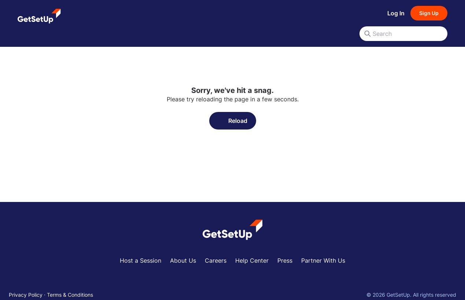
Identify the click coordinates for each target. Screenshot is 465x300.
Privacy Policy (26, 295)
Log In (396, 13)
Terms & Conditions (70, 295)
